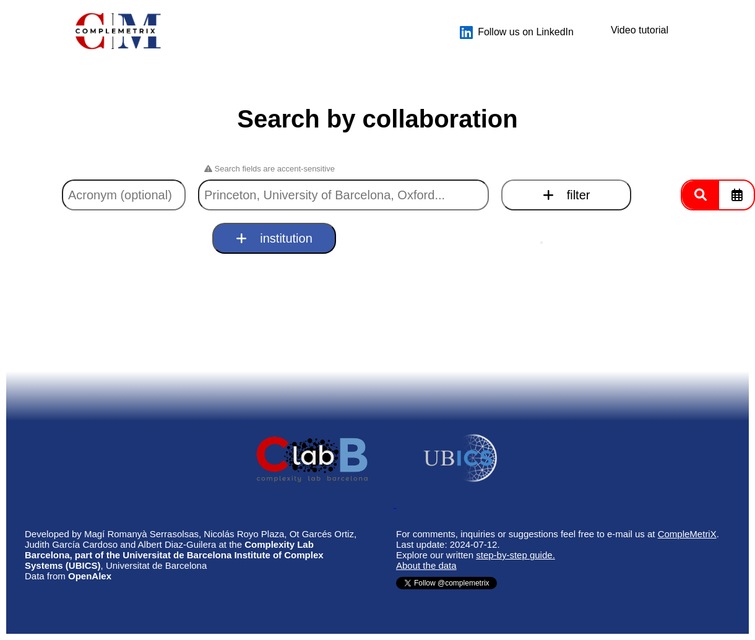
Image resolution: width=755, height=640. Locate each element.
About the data (426, 565)
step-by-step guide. (515, 555)
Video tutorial (639, 30)
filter (566, 195)
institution (274, 238)
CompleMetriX (687, 534)
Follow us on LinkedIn (517, 32)
